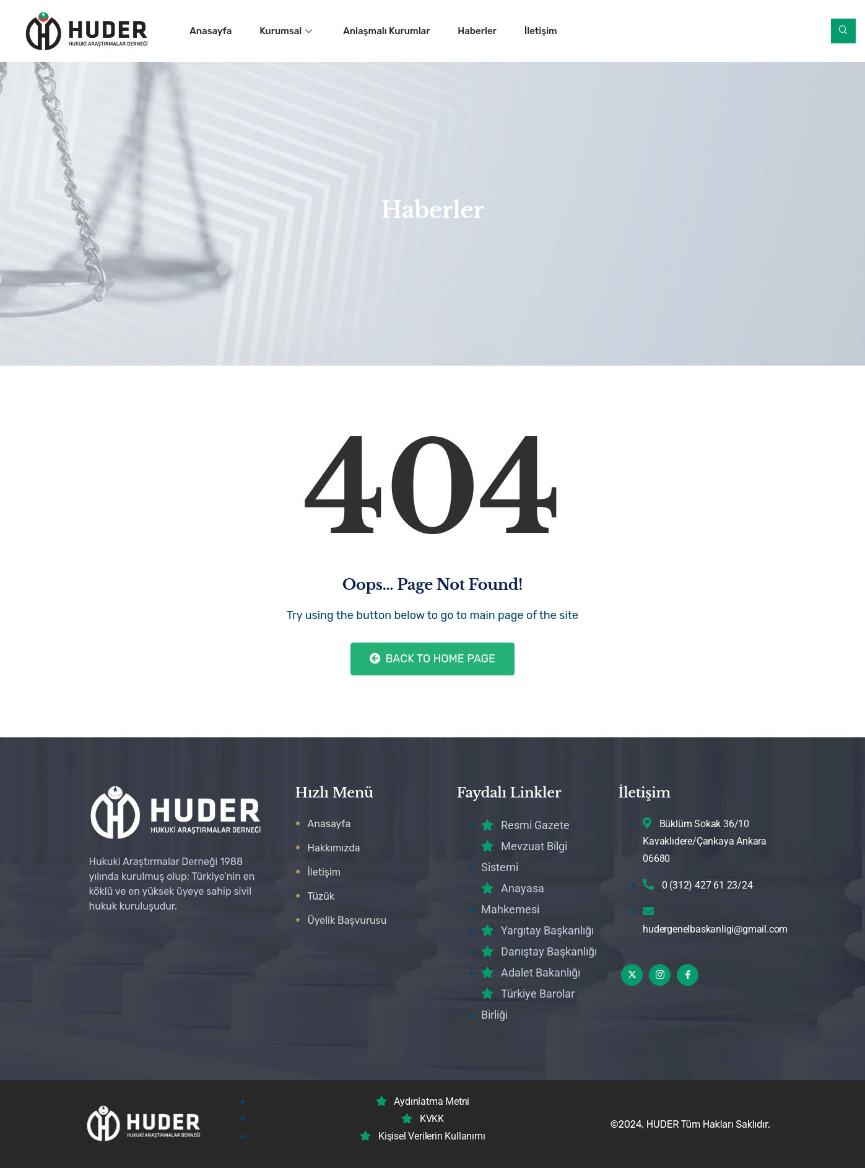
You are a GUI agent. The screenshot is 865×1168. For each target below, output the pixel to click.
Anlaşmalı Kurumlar (387, 31)
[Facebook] (687, 975)
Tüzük (321, 896)
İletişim (540, 31)
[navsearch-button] (843, 31)
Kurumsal (287, 31)
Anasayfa (210, 31)
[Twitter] (632, 975)
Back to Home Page (432, 658)
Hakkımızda (334, 848)
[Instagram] (660, 975)
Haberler (477, 31)
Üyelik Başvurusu (347, 920)
